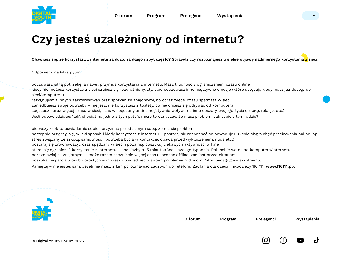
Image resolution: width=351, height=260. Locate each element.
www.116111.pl (279, 166)
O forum (123, 15)
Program (156, 15)
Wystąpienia (230, 15)
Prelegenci (191, 15)
